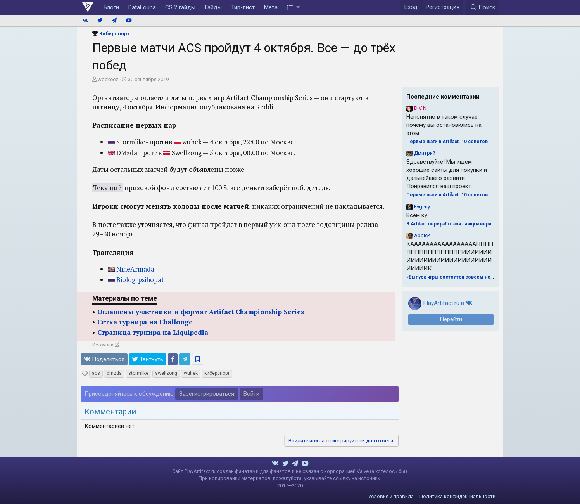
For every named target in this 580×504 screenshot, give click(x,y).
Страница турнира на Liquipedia (152, 332)
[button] (293, 7)
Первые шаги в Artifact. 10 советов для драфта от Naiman (473, 141)
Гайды (213, 7)
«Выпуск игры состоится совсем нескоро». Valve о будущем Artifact (487, 277)
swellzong (166, 373)
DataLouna (142, 7)
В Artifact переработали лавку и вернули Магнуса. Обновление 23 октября (492, 224)
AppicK (422, 235)
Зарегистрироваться (206, 393)
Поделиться (104, 359)
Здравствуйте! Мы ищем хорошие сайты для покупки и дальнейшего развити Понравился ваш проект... (446, 174)
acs (96, 373)
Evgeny (422, 207)
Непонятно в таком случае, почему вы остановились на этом (444, 125)
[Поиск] (482, 7)
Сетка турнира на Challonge (145, 321)
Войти (251, 393)
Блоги (111, 7)
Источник (102, 345)
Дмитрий (424, 153)
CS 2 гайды (180, 7)
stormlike (138, 373)
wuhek (191, 373)
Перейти (451, 319)
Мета (271, 7)
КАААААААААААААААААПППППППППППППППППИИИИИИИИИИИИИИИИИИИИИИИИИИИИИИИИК (449, 256)
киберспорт (217, 373)
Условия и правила (391, 496)
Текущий (107, 187)
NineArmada (135, 269)
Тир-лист (243, 7)
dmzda (114, 373)
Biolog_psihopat (140, 279)
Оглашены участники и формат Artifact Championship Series (200, 311)
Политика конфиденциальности (457, 496)
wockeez (108, 79)
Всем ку (416, 215)
